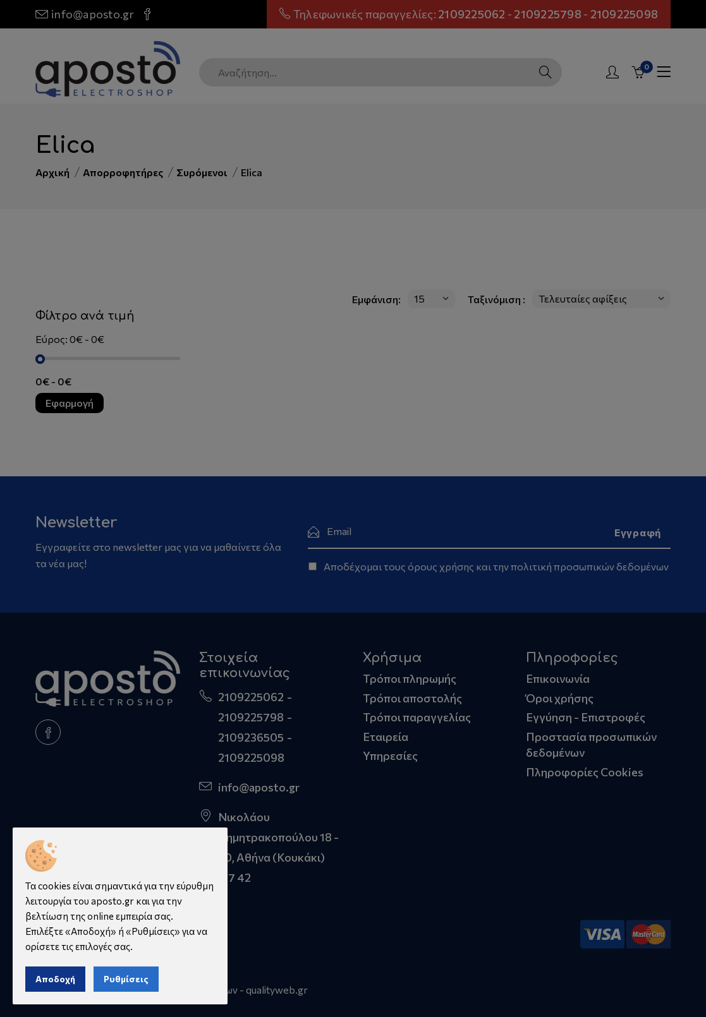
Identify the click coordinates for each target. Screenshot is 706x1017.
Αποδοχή (55, 978)
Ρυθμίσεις (126, 978)
